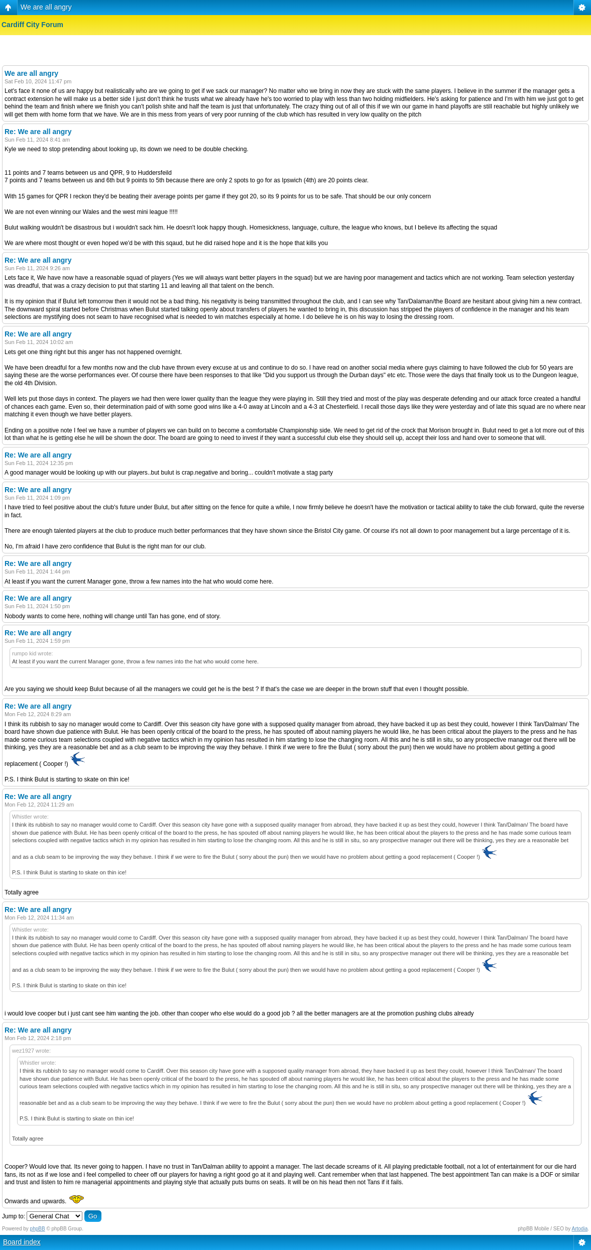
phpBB (37, 1228)
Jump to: (13, 1216)
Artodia (580, 1228)
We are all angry (46, 7)
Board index (22, 1242)
